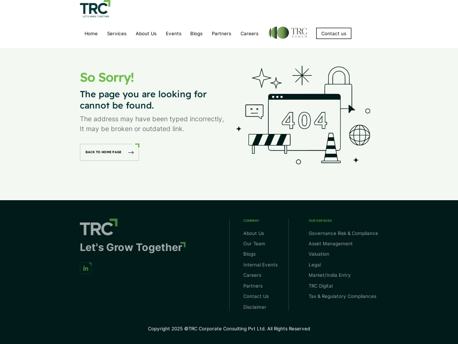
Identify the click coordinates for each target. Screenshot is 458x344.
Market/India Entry (330, 275)
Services (116, 33)
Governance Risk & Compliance (343, 233)
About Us (146, 33)
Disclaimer (254, 307)
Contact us (333, 33)
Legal (315, 264)
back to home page (109, 152)
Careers (249, 33)
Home (91, 33)
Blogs (196, 33)
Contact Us (256, 296)
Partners (221, 33)
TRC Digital (321, 286)
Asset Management (331, 243)
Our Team (254, 243)
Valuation (319, 254)
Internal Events (260, 264)
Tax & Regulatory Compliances (342, 296)
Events (173, 33)
